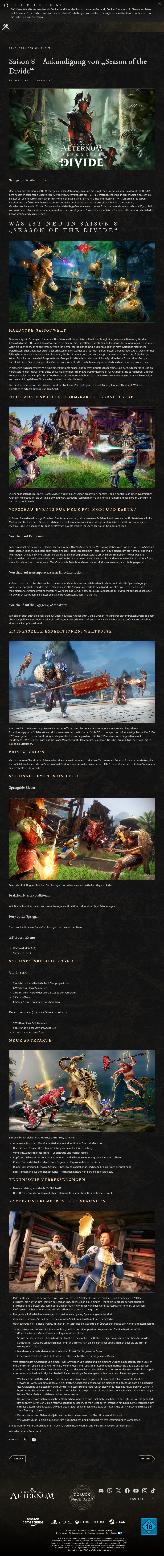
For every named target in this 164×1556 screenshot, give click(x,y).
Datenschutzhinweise (87, 1530)
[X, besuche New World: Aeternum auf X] (118, 1490)
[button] (82, 129)
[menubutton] (160, 27)
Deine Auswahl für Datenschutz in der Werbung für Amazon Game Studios (89, 1533)
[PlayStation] (62, 1522)
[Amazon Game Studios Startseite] (33, 1522)
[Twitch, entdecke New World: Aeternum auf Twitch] (109, 1490)
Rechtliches (71, 1530)
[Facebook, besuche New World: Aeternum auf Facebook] (127, 1490)
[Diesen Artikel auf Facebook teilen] (34, 1439)
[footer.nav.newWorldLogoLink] (32, 1493)
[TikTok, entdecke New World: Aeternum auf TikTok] (153, 1490)
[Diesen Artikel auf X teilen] (25, 1439)
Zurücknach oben (82, 1497)
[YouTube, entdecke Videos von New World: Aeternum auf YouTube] (136, 1490)
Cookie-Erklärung (105, 1530)
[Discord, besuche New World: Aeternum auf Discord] (101, 1491)
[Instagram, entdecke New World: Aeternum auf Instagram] (144, 1490)
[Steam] (118, 1522)
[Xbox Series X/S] (90, 1522)
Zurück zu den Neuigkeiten (32, 48)
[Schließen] (159, 4)
